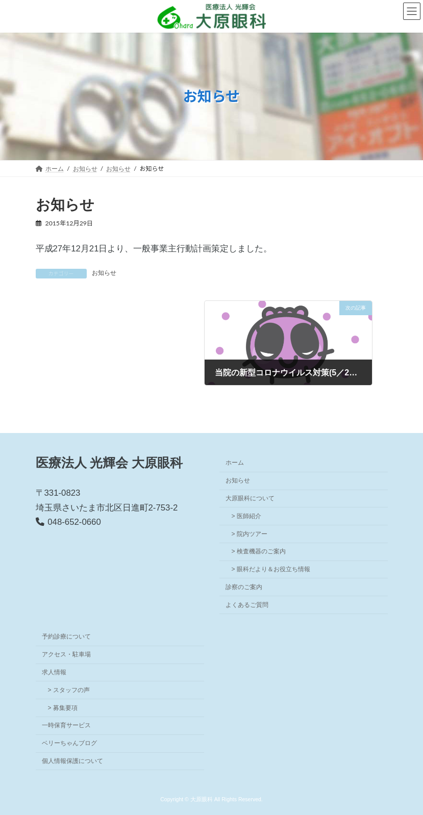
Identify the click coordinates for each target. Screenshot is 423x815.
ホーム (235, 462)
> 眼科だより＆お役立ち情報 (271, 569)
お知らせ (104, 272)
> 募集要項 (63, 707)
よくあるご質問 (247, 604)
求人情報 (54, 672)
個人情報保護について (72, 760)
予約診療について (66, 636)
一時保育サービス (66, 725)
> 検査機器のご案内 (259, 551)
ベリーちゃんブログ (69, 743)
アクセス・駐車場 (66, 654)
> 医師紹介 (246, 515)
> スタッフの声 (69, 689)
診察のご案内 (244, 586)
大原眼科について (250, 497)
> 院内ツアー (249, 533)
